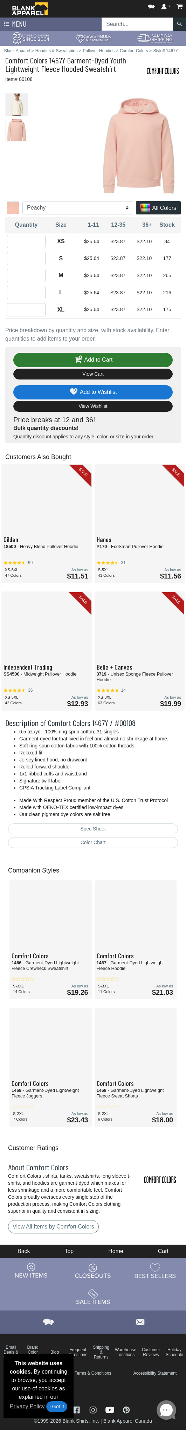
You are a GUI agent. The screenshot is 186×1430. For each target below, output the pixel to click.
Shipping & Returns (101, 1352)
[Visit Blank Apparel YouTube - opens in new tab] (110, 1409)
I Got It (56, 1406)
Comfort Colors (26, 60)
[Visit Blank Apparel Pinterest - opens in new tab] (126, 1409)
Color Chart (93, 842)
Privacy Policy (27, 1406)
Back (24, 1251)
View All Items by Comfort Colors (53, 1227)
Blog (54, 1352)
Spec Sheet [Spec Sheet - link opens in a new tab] (92, 829)
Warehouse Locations (125, 1352)
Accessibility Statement (155, 1373)
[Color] (77, 207)
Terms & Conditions (93, 1373)
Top (69, 1251)
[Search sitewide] (137, 24)
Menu (14, 24)
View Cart (92, 374)
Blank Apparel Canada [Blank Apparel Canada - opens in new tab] (127, 1421)
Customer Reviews (151, 1352)
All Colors (158, 208)
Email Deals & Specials (11, 1352)
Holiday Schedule (174, 1352)
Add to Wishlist (93, 392)
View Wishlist (92, 406)
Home (115, 1251)
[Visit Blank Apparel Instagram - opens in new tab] (93, 1409)
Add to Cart (93, 360)
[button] (151, 5)
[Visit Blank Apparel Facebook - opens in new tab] (77, 1409)
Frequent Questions (77, 1352)
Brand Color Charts (33, 1352)
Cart (163, 1251)
